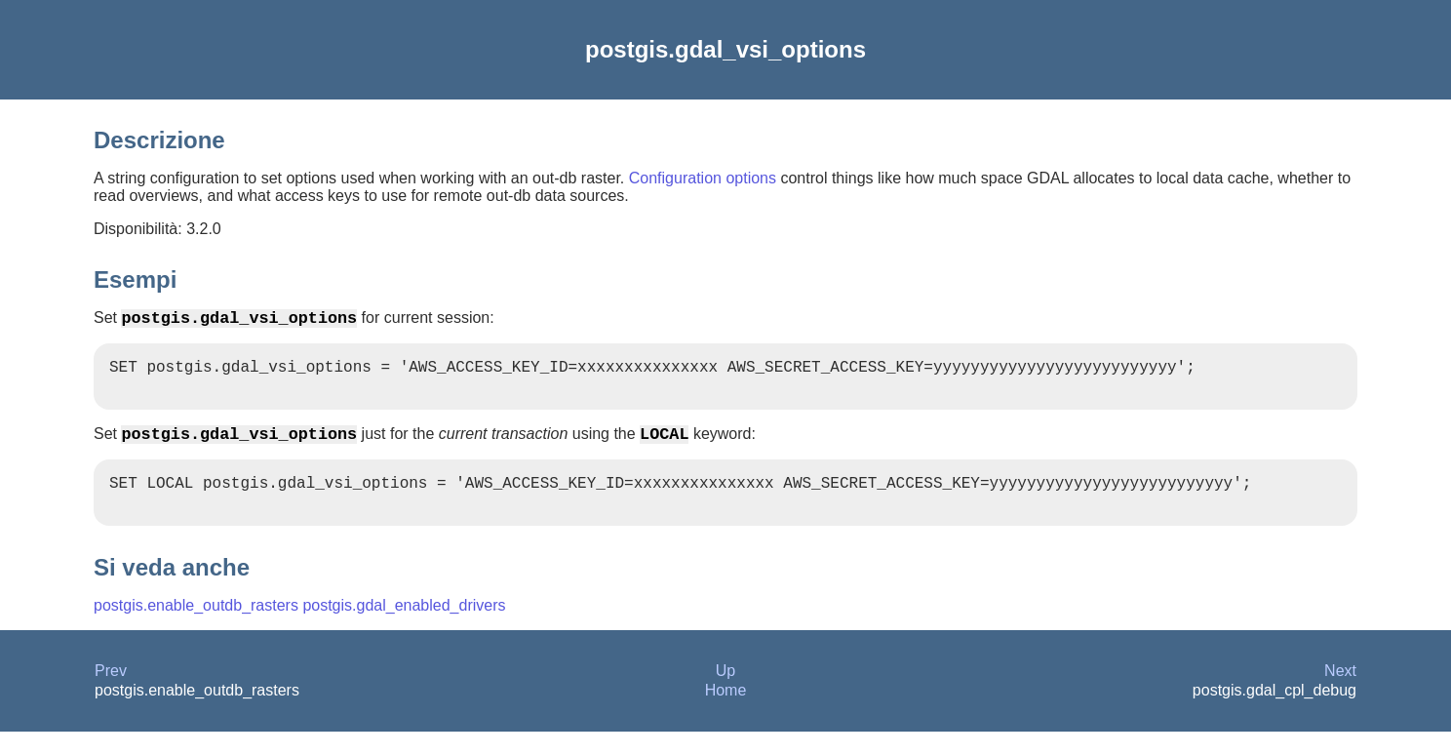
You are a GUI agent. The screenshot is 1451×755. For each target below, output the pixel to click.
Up (725, 694)
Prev (111, 694)
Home (726, 713)
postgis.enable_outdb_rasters (196, 628)
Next (1340, 694)
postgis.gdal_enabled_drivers (403, 628)
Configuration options (702, 178)
